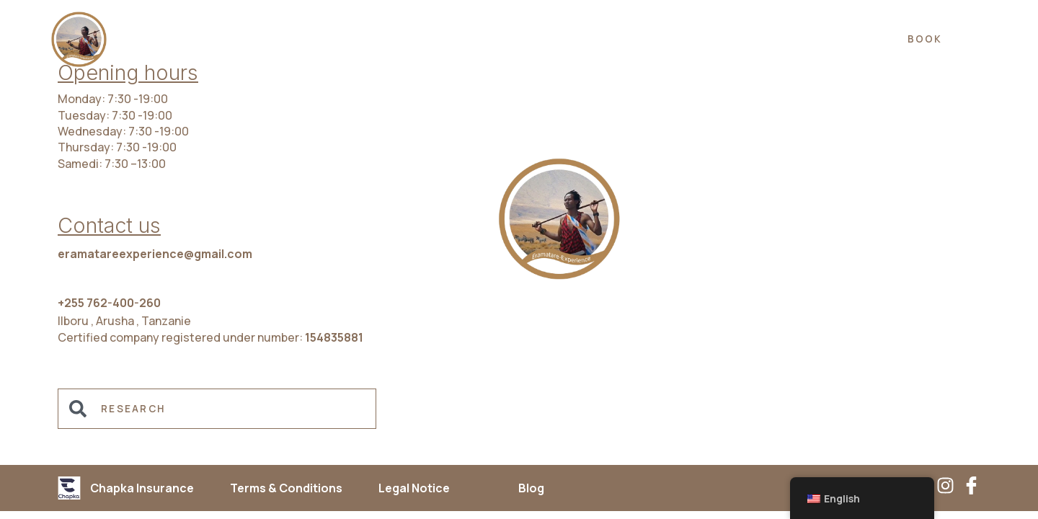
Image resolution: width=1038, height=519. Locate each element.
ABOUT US (638, 38)
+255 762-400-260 (109, 303)
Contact (800, 38)
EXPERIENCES (378, 38)
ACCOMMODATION (512, 38)
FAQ (720, 38)
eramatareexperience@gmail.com (155, 254)
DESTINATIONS (253, 38)
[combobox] (217, 409)
